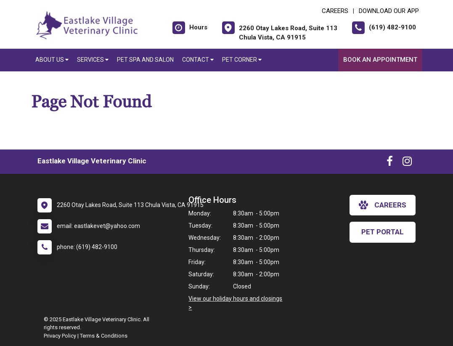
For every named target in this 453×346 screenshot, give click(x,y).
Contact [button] (198, 59)
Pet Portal (382, 232)
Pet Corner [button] (242, 59)
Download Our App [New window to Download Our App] (389, 11)
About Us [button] (52, 59)
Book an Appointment (380, 59)
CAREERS (335, 11)
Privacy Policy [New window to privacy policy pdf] (60, 336)
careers (382, 205)
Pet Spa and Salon (145, 59)
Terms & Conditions (103, 336)
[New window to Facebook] (389, 163)
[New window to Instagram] (407, 163)
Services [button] (93, 59)
